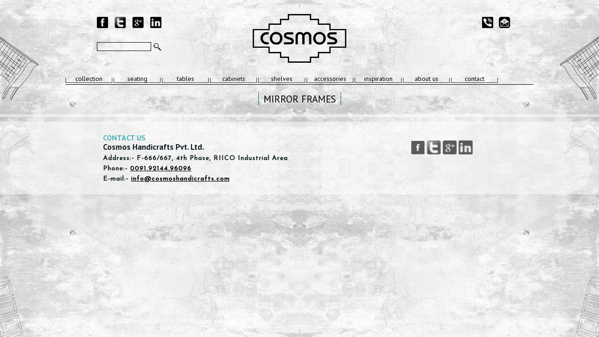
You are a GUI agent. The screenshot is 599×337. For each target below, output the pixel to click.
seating (137, 78)
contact (474, 78)
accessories (330, 78)
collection (88, 78)
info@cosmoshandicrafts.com (180, 179)
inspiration (378, 78)
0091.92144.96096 (160, 168)
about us (426, 78)
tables (185, 78)
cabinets (233, 78)
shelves (281, 78)
